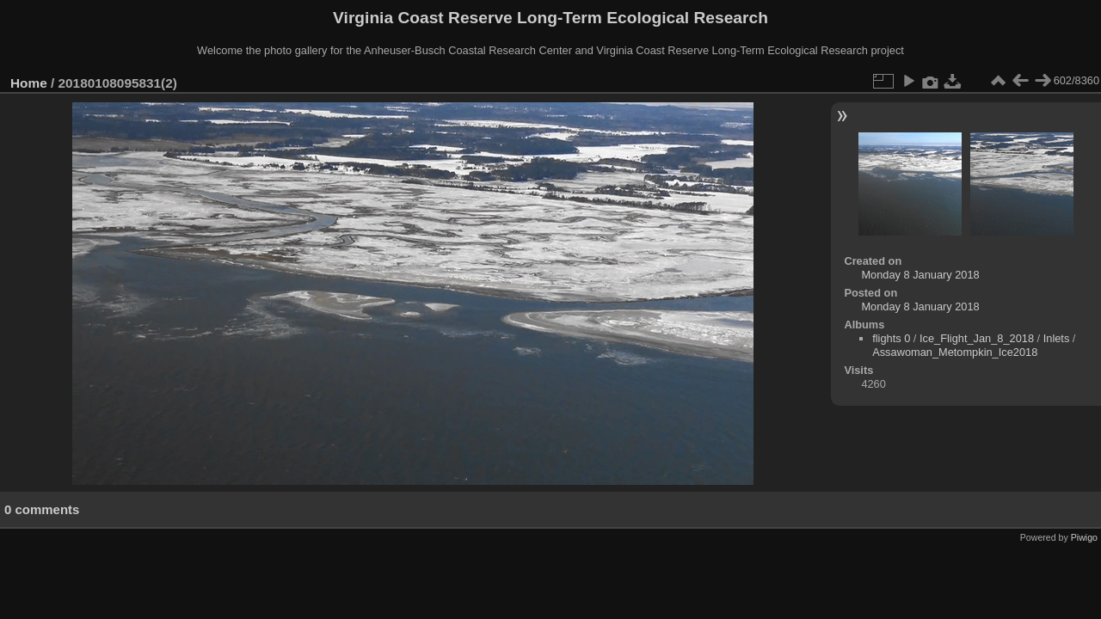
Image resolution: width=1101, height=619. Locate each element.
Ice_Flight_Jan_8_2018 (977, 338)
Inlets (1056, 338)
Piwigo (1084, 537)
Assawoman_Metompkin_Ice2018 (954, 352)
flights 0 (891, 338)
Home (28, 83)
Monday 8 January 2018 (920, 274)
